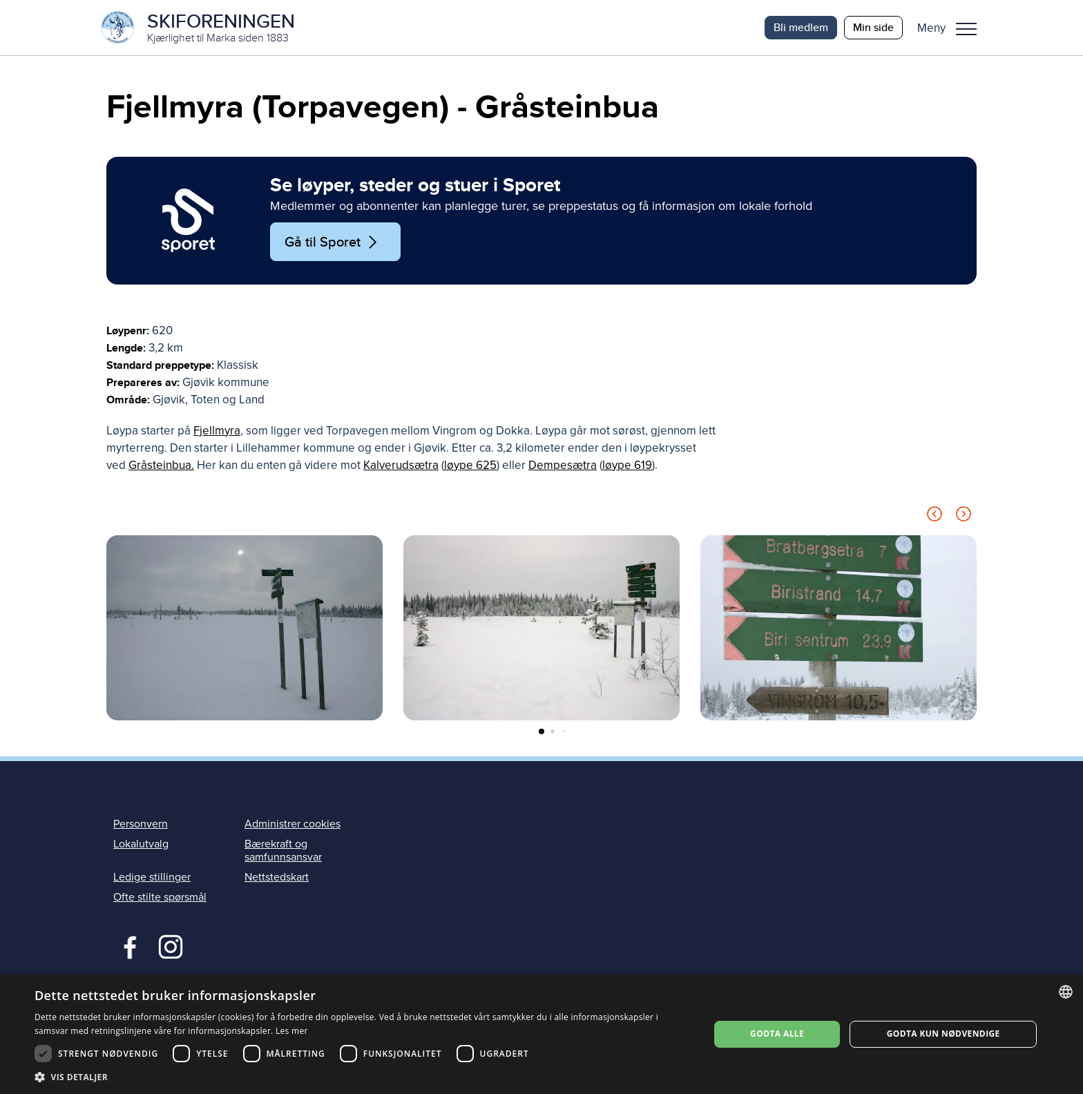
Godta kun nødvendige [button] (943, 1033)
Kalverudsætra (401, 465)
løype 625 (470, 465)
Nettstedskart (277, 877)
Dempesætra (562, 465)
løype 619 (627, 465)
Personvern (140, 824)
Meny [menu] (966, 29)
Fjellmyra (216, 430)
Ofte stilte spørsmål (160, 897)
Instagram (170, 945)
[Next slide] (963, 516)
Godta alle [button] (777, 1033)
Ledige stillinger (152, 877)
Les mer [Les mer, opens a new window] (292, 1031)
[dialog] (541, 1034)
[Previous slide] (934, 516)
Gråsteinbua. (161, 465)
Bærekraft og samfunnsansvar (283, 850)
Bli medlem (801, 27)
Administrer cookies (293, 824)
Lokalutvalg (141, 844)
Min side (873, 27)
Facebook (126, 945)
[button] (952, 27)
